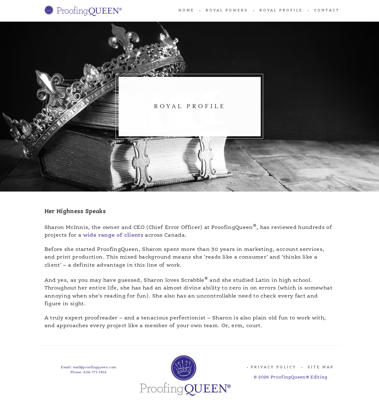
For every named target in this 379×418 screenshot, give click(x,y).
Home (186, 10)
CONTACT (326, 10)
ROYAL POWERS (227, 10)
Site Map (321, 367)
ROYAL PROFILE (281, 10)
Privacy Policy (273, 367)
